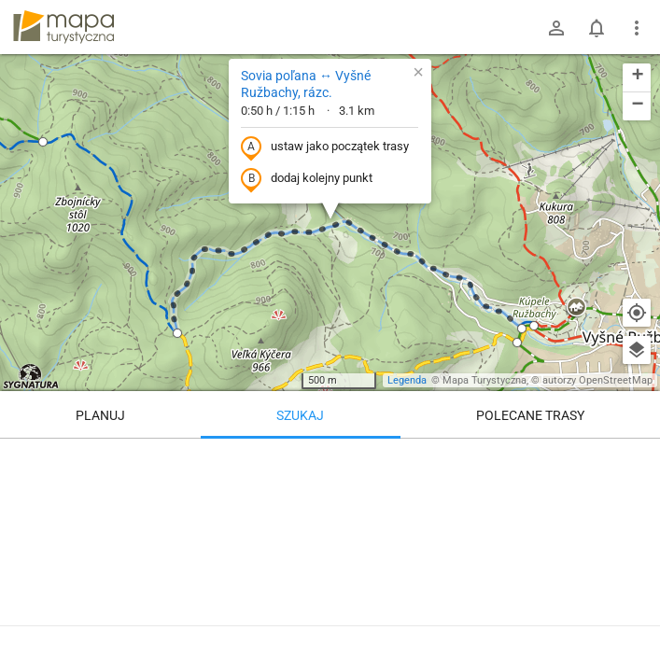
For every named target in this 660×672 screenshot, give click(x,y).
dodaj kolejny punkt (306, 179)
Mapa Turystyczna (484, 380)
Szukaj (300, 415)
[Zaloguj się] (556, 28)
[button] (43, 142)
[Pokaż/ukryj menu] (637, 28)
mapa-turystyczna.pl (63, 27)
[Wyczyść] (637, 459)
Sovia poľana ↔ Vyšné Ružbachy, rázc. (306, 84)
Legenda (407, 380)
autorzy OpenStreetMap (597, 380)
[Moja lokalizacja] (637, 313)
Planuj (100, 415)
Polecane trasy (530, 415)
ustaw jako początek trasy (325, 147)
